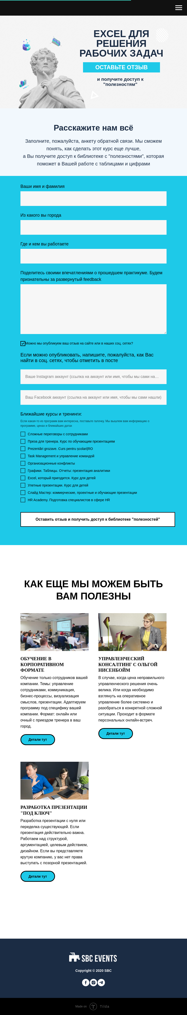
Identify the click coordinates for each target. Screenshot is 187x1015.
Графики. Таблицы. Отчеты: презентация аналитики (65, 470)
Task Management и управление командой (57, 456)
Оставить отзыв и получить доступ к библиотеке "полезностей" (98, 519)
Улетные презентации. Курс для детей (54, 485)
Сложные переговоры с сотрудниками (54, 434)
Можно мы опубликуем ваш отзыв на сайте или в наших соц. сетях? (76, 343)
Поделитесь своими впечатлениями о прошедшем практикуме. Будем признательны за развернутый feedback (91, 276)
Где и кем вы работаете (44, 244)
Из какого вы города (40, 215)
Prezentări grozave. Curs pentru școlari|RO (56, 448)
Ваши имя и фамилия (42, 186)
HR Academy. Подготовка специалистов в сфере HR (65, 499)
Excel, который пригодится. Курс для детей (57, 478)
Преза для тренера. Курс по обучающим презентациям (67, 441)
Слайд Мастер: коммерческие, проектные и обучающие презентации (78, 492)
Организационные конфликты (47, 463)
